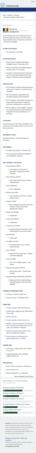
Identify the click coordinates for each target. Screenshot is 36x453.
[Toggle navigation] (2, 9)
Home (4, 15)
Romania (16, 15)
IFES (6, 442)
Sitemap (7, 438)
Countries (10, 15)
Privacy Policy (15, 438)
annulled (10, 38)
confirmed (6, 42)
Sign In (33, 1)
